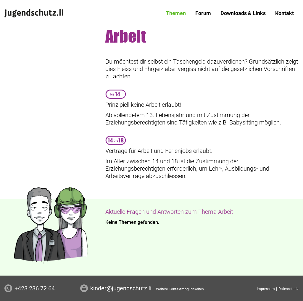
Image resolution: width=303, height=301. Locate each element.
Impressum (266, 289)
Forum (203, 13)
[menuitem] (176, 13)
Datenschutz (288, 289)
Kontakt (284, 13)
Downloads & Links (243, 13)
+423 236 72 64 (34, 288)
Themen (176, 13)
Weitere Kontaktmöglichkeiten (180, 289)
